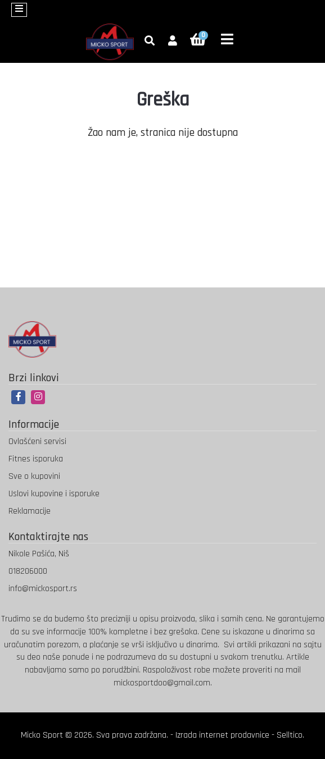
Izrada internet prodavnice (222, 735)
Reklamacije (29, 511)
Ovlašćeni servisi (37, 441)
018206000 (27, 571)
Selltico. (290, 735)
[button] (172, 41)
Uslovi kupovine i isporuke (54, 494)
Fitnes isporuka (35, 459)
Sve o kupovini (34, 476)
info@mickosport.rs (42, 589)
